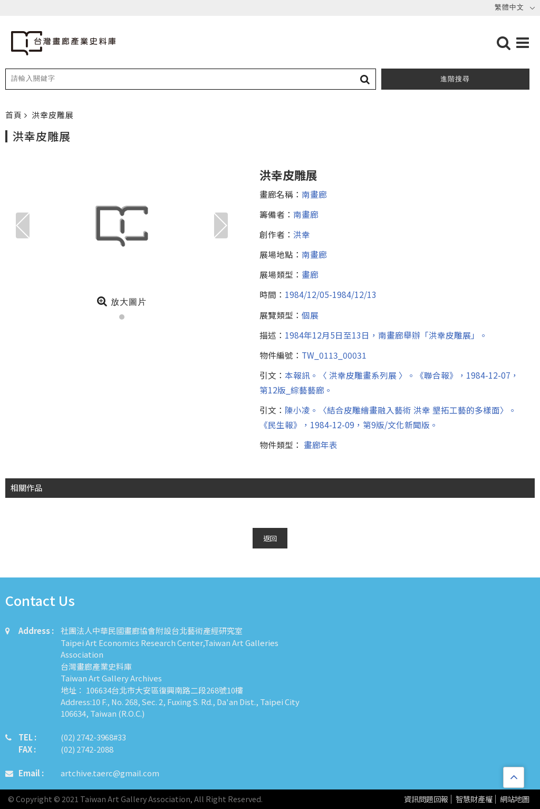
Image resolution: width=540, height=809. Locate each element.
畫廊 (310, 274)
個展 (310, 315)
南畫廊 (314, 194)
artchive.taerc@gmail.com (110, 772)
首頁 (14, 114)
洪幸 (301, 234)
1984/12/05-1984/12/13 (331, 294)
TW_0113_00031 (334, 355)
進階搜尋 (455, 79)
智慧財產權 (474, 799)
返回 (270, 538)
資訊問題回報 (426, 799)
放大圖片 (121, 301)
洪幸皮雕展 (53, 114)
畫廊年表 (320, 444)
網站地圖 (514, 799)
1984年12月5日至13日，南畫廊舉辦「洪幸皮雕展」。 (386, 335)
